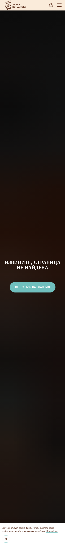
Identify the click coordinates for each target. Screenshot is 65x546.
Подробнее (52, 531)
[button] (51, 5)
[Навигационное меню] (59, 5)
